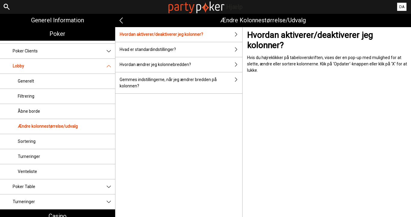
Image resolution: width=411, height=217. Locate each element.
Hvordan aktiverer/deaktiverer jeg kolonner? (181, 34)
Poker (57, 33)
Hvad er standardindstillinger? (181, 49)
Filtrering (26, 96)
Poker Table (64, 186)
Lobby (64, 66)
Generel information (57, 20)
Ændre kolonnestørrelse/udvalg (48, 126)
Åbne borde (29, 111)
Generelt (26, 81)
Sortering (27, 141)
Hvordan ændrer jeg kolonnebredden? (181, 64)
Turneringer (29, 156)
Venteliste (27, 171)
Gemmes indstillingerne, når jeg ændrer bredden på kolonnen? (181, 82)
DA (402, 7)
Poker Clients (64, 51)
